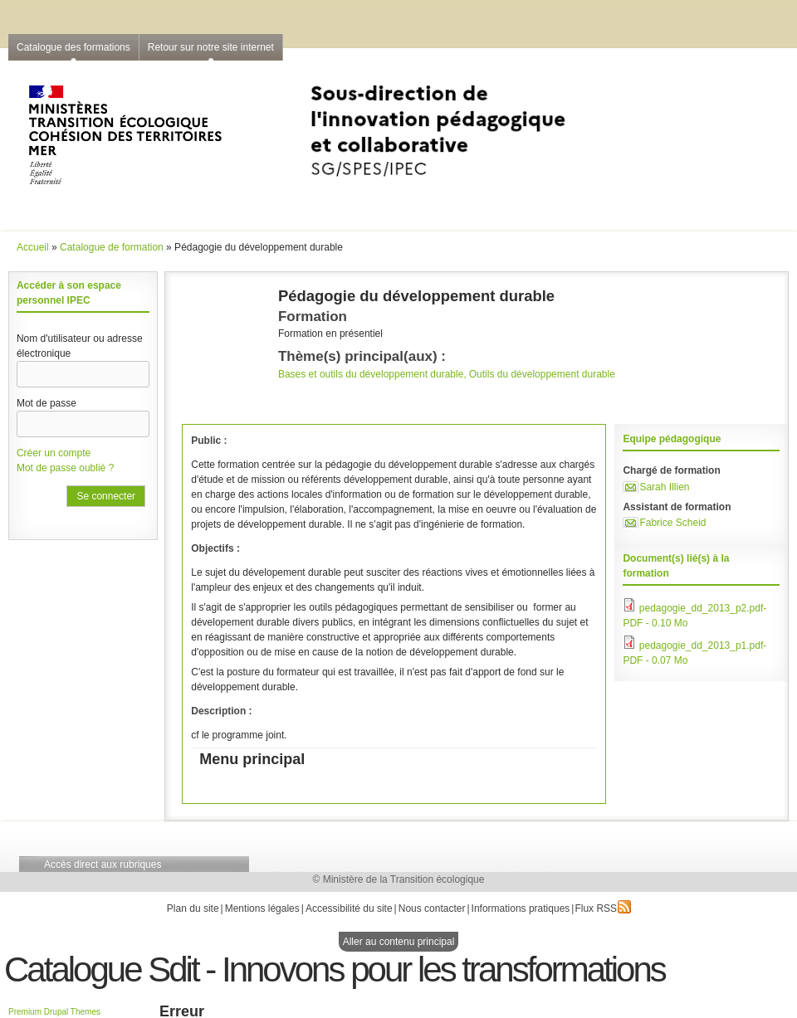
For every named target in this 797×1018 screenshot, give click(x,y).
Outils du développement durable (542, 374)
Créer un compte (53, 453)
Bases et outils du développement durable (370, 374)
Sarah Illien (664, 487)
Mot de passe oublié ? (65, 468)
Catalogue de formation (112, 247)
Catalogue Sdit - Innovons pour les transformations (334, 969)
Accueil (33, 247)
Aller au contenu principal (399, 941)
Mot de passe (46, 403)
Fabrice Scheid (672, 522)
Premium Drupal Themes (54, 1011)
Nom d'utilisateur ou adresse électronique (80, 346)
